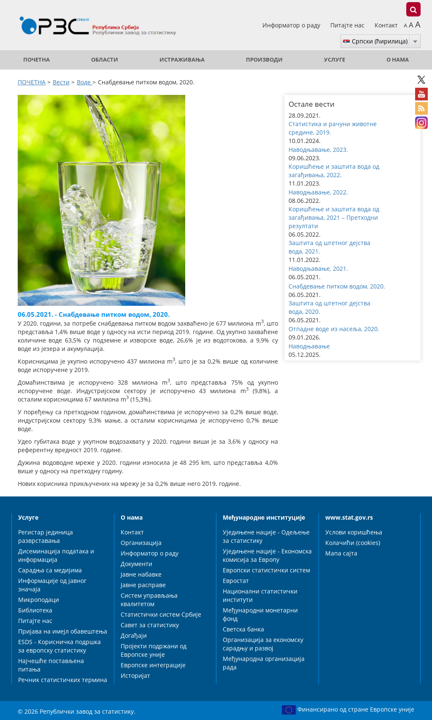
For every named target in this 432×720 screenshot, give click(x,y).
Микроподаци (38, 600)
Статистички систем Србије (161, 614)
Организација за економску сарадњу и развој (263, 644)
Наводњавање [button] (309, 346)
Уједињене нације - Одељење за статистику (266, 536)
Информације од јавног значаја (52, 585)
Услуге (334, 59)
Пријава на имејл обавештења (62, 631)
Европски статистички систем (266, 570)
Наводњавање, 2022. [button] (318, 192)
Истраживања (182, 59)
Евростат (236, 581)
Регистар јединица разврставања (45, 536)
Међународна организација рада (264, 663)
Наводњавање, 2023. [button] (318, 150)
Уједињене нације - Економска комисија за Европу (267, 555)
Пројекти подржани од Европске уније (153, 650)
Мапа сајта (341, 553)
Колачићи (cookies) (352, 543)
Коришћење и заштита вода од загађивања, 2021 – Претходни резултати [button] (334, 217)
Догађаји (134, 635)
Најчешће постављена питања (51, 665)
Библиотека (35, 610)
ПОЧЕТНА (36, 59)
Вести (61, 82)
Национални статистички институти (260, 595)
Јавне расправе (143, 585)
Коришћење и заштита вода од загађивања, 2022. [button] (334, 170)
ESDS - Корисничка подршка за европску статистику (59, 646)
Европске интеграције (153, 665)
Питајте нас (348, 25)
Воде (84, 82)
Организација (141, 543)
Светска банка (243, 629)
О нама (397, 59)
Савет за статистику (150, 625)
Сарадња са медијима (50, 570)
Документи (136, 564)
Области (104, 59)
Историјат (135, 675)
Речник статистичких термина (62, 680)
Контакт (386, 25)
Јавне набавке (141, 574)
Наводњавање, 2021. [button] (318, 268)
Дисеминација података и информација (56, 555)
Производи (264, 59)
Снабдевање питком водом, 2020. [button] (337, 286)
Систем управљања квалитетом (149, 599)
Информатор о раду (292, 25)
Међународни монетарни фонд (260, 614)
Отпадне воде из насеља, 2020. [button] (334, 329)
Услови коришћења (353, 532)
